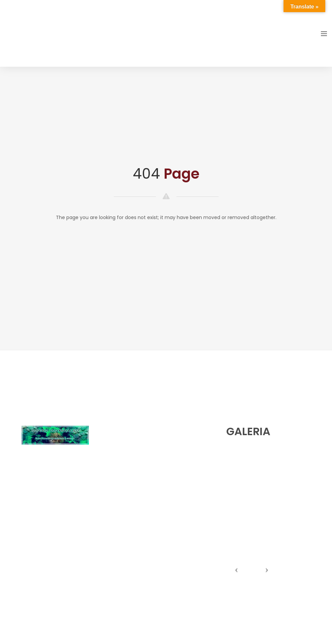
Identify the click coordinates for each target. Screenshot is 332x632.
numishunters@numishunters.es (151, 434)
